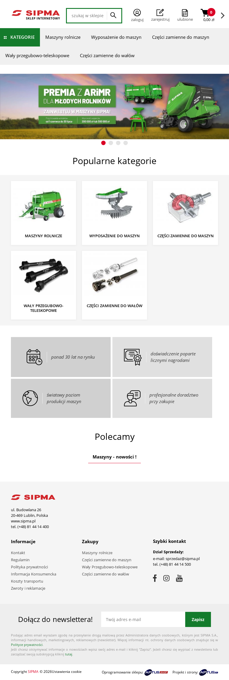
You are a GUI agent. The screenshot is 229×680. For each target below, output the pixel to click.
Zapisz (198, 619)
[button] (103, 143)
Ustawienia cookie (67, 671)
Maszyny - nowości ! (114, 457)
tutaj (68, 654)
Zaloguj (137, 15)
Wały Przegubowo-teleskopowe (110, 567)
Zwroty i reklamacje (28, 588)
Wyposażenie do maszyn (116, 37)
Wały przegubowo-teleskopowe (37, 55)
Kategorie (22, 37)
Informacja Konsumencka (33, 574)
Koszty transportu (27, 581)
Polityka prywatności (29, 567)
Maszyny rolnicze (62, 37)
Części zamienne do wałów (107, 55)
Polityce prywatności (27, 644)
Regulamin (20, 559)
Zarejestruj (160, 15)
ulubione (185, 19)
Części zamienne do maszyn (180, 37)
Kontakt (18, 552)
